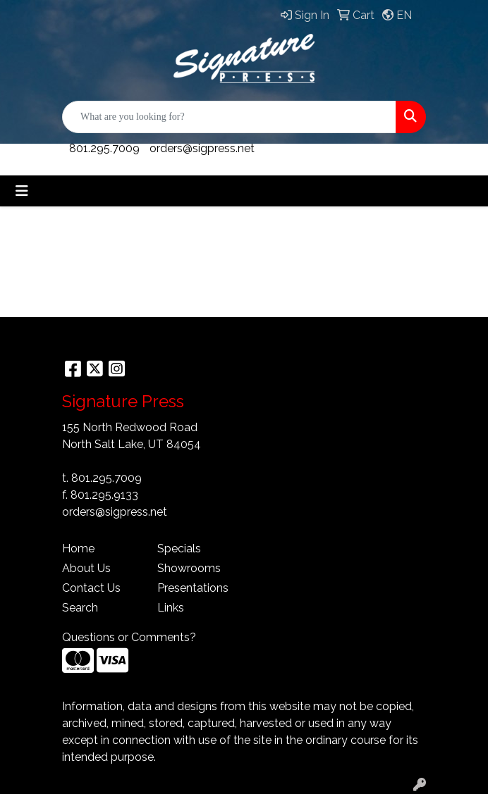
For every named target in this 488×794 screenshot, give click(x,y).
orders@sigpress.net (202, 148)
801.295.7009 (104, 148)
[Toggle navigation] (22, 191)
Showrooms (189, 568)
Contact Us (91, 588)
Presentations (192, 588)
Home (78, 548)
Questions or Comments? (129, 637)
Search (80, 607)
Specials (179, 548)
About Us (86, 568)
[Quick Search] (229, 117)
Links (170, 607)
